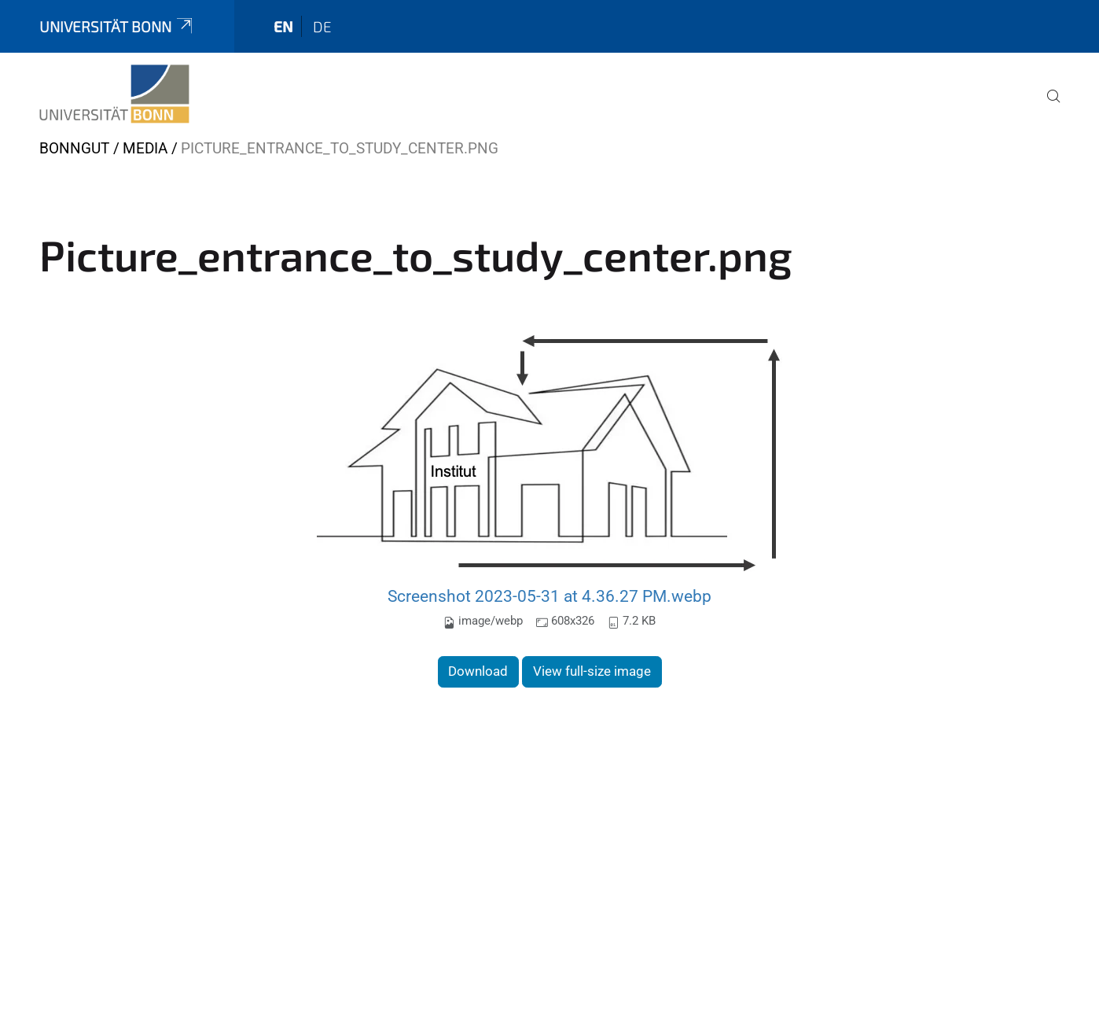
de (322, 26)
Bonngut (74, 148)
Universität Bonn (117, 26)
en (283, 26)
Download (478, 671)
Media (145, 148)
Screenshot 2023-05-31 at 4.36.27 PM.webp (549, 596)
